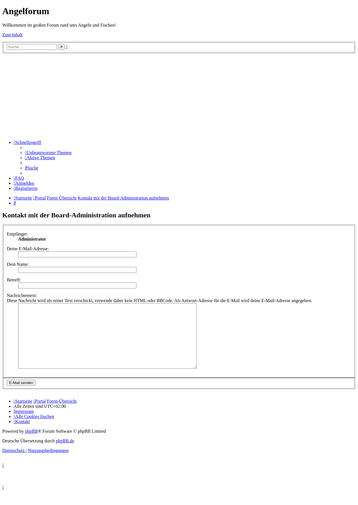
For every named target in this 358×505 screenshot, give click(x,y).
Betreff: (14, 279)
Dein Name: (18, 264)
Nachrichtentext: (22, 295)
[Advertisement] (179, 95)
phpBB (31, 444)
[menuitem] (48, 152)
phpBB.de (65, 453)
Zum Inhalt (12, 34)
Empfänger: (17, 234)
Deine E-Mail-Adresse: (28, 248)
